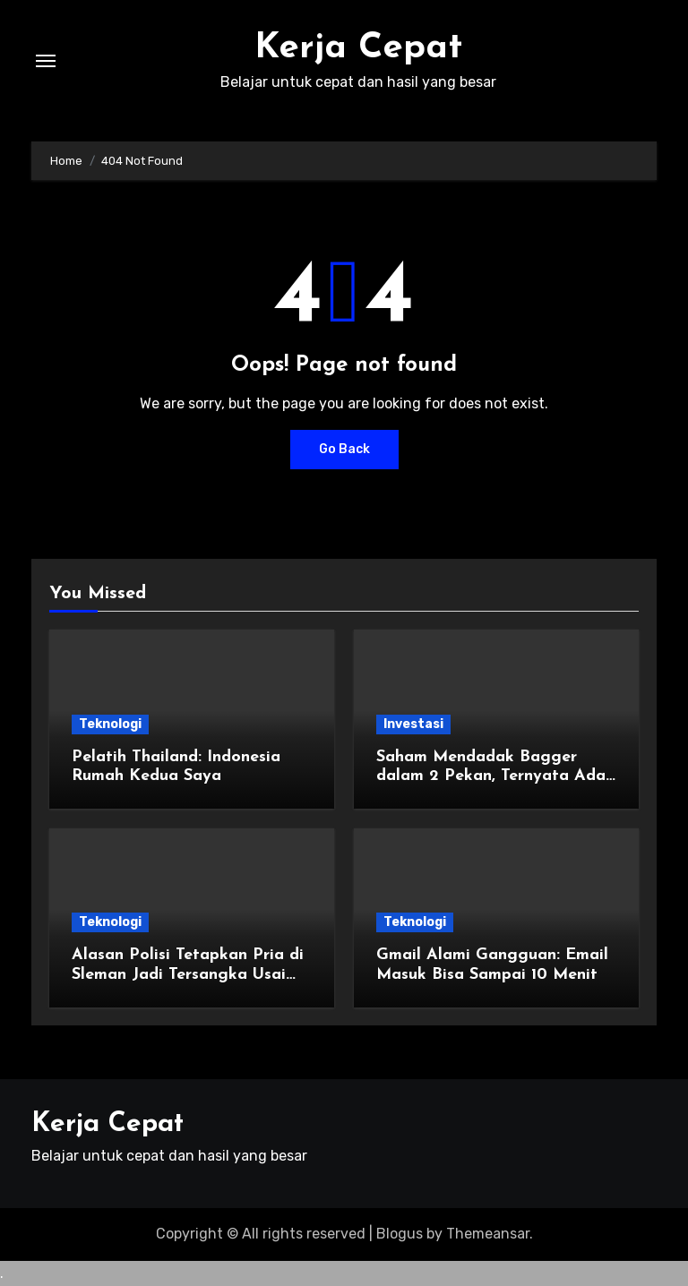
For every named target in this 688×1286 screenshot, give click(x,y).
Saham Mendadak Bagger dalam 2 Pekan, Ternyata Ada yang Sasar (491, 776)
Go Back (344, 449)
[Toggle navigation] (45, 61)
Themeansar (487, 1233)
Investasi (413, 724)
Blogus (399, 1233)
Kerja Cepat (358, 48)
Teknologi (110, 724)
